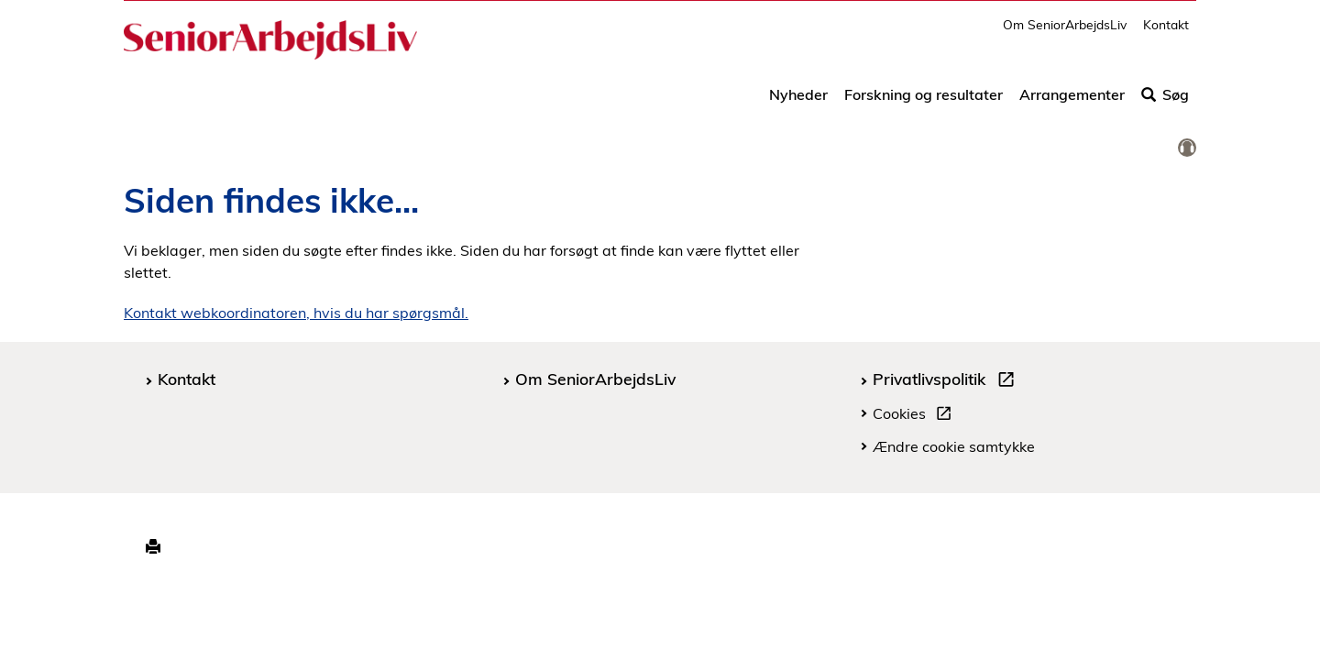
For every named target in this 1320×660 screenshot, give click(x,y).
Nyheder (798, 103)
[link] (1187, 148)
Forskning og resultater (923, 103)
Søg (1165, 103)
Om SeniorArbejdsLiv (1065, 32)
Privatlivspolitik (947, 381)
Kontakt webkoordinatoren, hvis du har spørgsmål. (296, 312)
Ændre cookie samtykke (954, 446)
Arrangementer (1072, 103)
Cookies (916, 416)
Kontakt (1166, 32)
